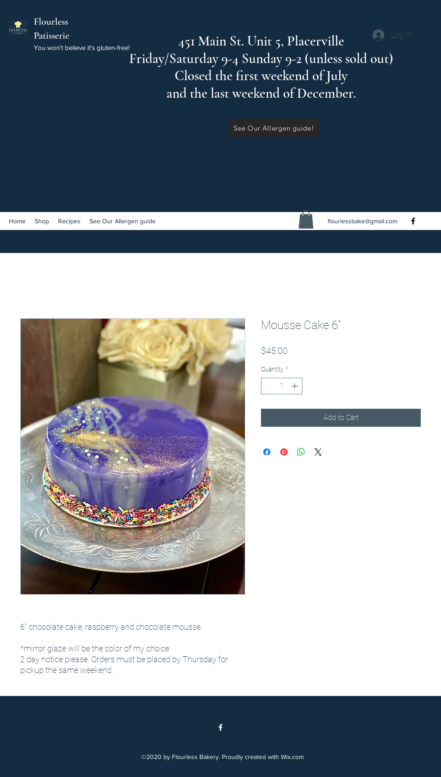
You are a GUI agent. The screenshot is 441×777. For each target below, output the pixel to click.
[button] (306, 219)
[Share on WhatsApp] (301, 452)
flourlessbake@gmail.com (362, 221)
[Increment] (295, 386)
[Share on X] (318, 452)
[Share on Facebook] (266, 452)
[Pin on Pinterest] (284, 452)
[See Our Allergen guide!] (274, 128)
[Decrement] (268, 386)
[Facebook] (413, 221)
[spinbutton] (282, 386)
